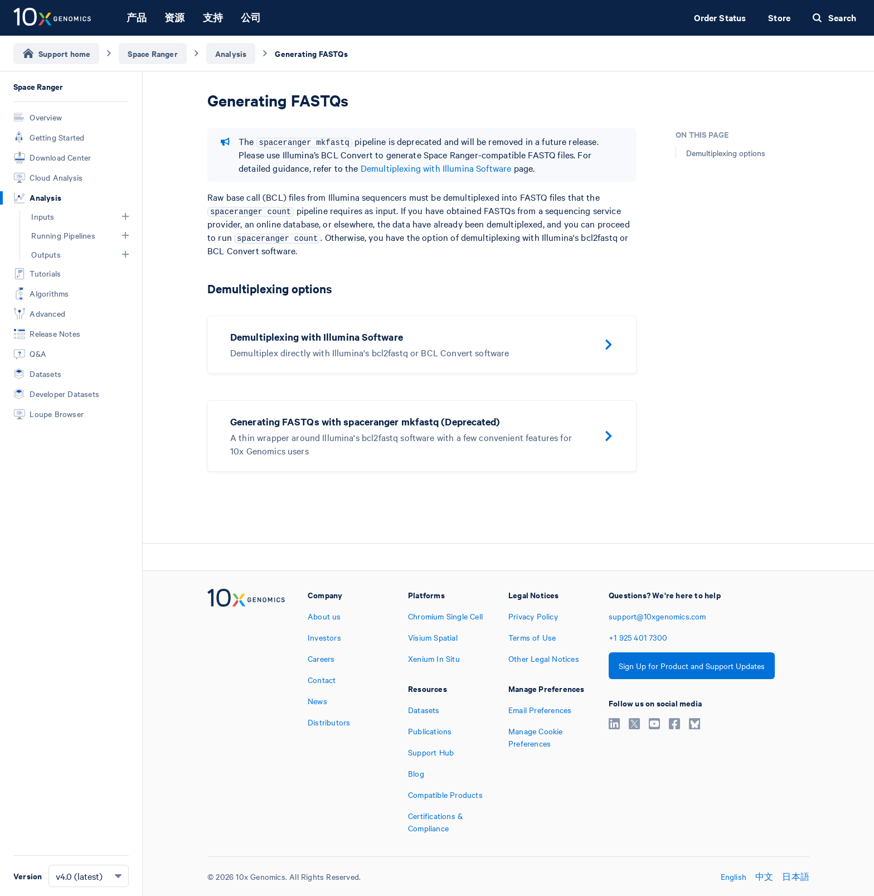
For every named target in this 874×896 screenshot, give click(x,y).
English (733, 876)
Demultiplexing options (725, 152)
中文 (764, 876)
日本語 (795, 876)
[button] (125, 216)
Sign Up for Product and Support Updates (692, 665)
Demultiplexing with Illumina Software (436, 168)
